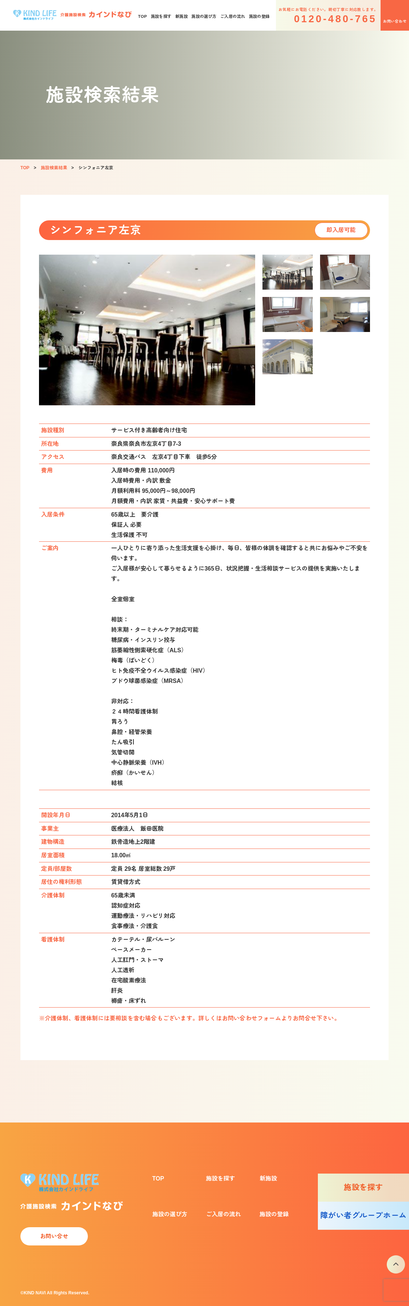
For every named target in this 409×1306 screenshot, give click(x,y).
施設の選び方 (204, 16)
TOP (142, 16)
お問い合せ (54, 1236)
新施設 (181, 16)
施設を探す (161, 16)
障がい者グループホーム (363, 1215)
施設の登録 (259, 16)
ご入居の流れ (232, 16)
